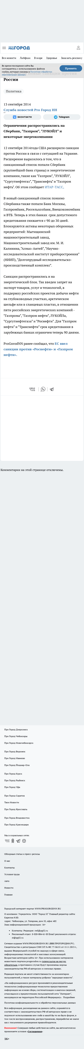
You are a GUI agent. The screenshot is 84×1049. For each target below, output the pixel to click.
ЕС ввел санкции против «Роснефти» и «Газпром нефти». (38, 349)
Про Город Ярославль (15, 809)
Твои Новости (11, 802)
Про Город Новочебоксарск (18, 743)
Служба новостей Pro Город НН (30, 110)
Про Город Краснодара (16, 824)
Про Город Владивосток (17, 817)
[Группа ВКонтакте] (22, 117)
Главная (8, 894)
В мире (38, 58)
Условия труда (12, 874)
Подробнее (69, 997)
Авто (6, 881)
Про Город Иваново (14, 758)
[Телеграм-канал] (62, 117)
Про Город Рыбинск (14, 780)
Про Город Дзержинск (16, 729)
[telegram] (53, 389)
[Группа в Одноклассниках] (13, 841)
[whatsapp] (43, 389)
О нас (7, 860)
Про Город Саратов (14, 795)
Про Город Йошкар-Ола (17, 765)
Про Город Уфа (12, 787)
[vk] (32, 389)
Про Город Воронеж (14, 751)
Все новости (9, 58)
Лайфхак (25, 58)
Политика (13, 91)
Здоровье (51, 58)
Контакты (9, 867)
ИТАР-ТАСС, (54, 187)
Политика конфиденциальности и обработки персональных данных (40, 1002)
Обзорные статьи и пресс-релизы (22, 854)
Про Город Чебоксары (15, 736)
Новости (8, 887)
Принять (71, 68)
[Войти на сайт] (78, 48)
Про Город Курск (13, 773)
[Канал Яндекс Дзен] (24, 841)
